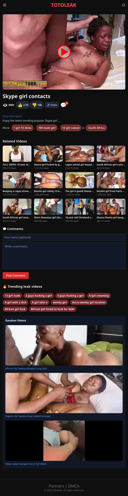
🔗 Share (52, 104)
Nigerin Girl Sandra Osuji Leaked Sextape (28, 416)
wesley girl (60, 302)
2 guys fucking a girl (39, 295)
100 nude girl (46, 128)
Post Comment (15, 275)
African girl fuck (15, 309)
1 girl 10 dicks (22, 128)
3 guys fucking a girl (70, 295)
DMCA (73, 486)
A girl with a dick (15, 302)
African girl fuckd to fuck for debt (52, 309)
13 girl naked (70, 128)
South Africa (96, 128)
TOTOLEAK (63, 5)
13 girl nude (12, 295)
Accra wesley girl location (88, 302)
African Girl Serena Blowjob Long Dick (26, 368)
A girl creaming (99, 295)
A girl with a (39, 302)
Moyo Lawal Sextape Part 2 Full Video (25, 463)
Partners (57, 486)
